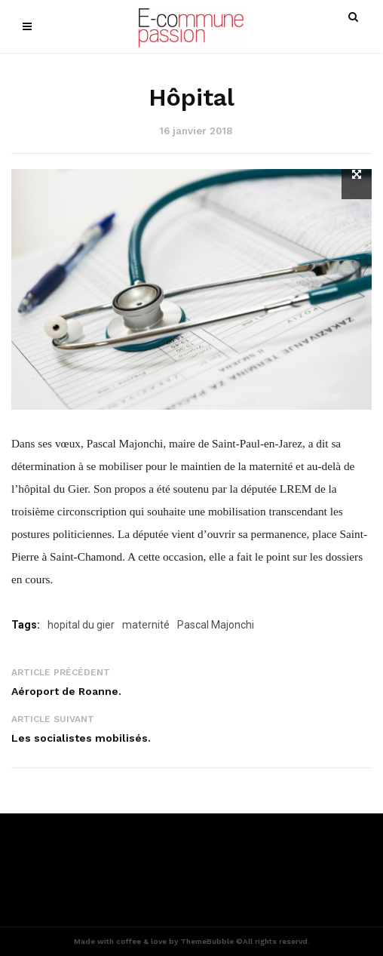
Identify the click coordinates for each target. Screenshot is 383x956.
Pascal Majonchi (215, 625)
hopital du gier (81, 625)
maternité (146, 625)
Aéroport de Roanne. (66, 691)
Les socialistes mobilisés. (81, 738)
